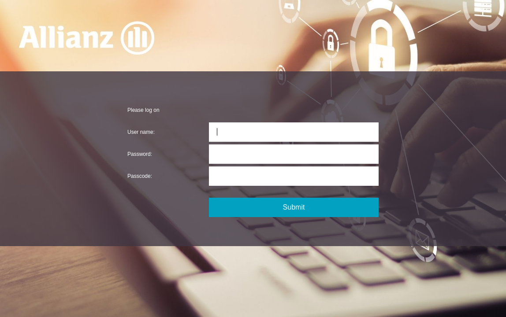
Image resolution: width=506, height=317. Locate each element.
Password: (139, 154)
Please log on (143, 110)
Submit (294, 207)
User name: (141, 132)
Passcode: (139, 176)
